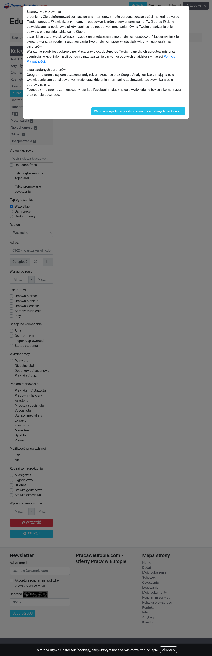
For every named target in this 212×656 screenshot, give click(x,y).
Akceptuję (168, 649)
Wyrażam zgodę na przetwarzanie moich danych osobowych (138, 111)
